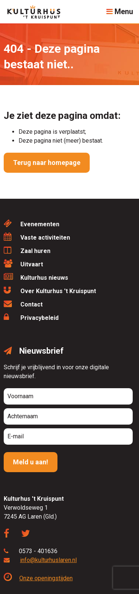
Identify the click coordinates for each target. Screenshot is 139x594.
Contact (23, 303)
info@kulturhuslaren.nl (48, 560)
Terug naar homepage (46, 162)
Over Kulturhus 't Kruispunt (50, 290)
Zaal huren (27, 250)
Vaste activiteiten (37, 237)
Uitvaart (23, 263)
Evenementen (31, 223)
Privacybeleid (31, 317)
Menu (119, 11)
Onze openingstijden (38, 578)
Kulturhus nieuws (36, 277)
